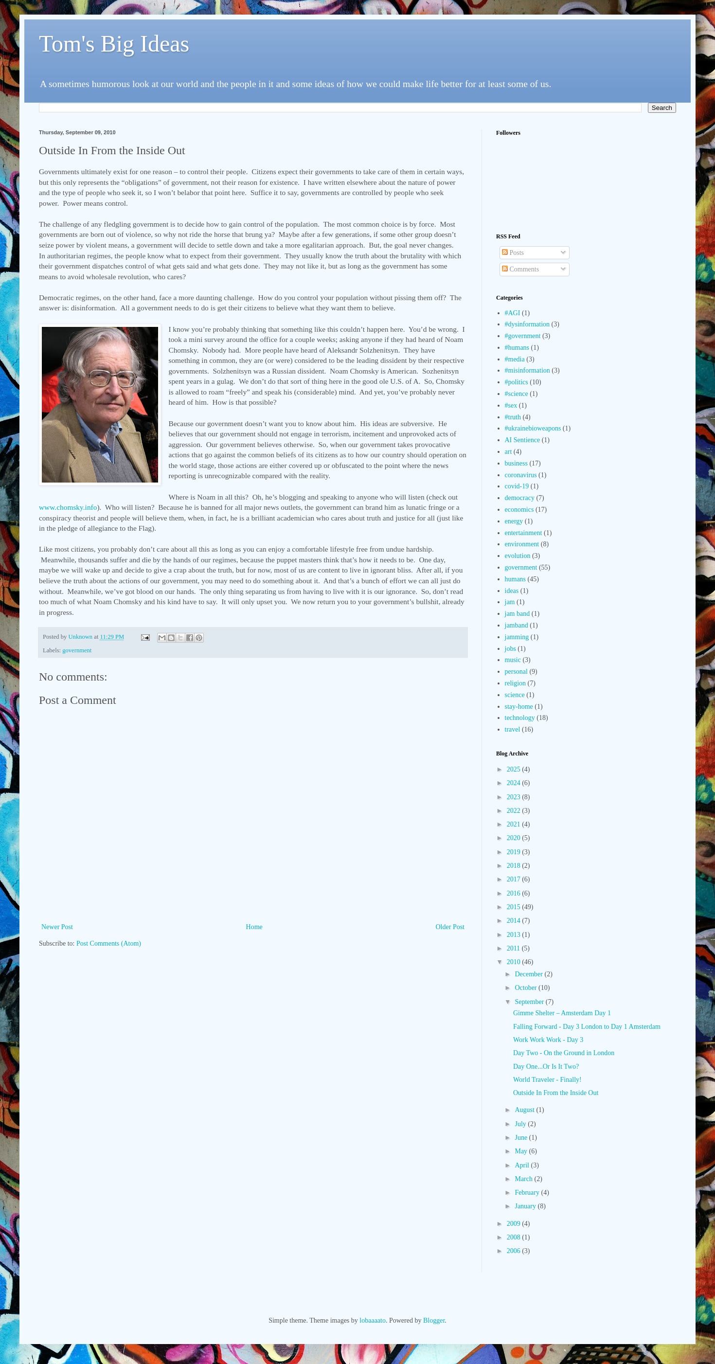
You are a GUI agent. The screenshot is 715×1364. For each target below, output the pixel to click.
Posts (513, 252)
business (516, 463)
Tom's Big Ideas (114, 43)
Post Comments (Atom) (108, 943)
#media (515, 359)
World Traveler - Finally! (547, 1079)
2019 (514, 852)
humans (515, 579)
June (522, 1137)
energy (514, 521)
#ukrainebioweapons (533, 428)
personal (516, 671)
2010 (514, 962)
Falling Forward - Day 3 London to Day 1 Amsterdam (587, 1026)
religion (515, 683)
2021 (514, 824)
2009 (514, 1223)
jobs (510, 648)
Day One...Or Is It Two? (546, 1066)
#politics (516, 382)
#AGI (512, 313)
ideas (512, 590)
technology (520, 717)
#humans (517, 347)
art (508, 451)
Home (254, 927)
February (528, 1192)
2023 (514, 797)
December (529, 974)
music (513, 660)
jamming (517, 637)
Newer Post (57, 927)
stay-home (519, 706)
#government (523, 336)
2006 (514, 1251)
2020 (514, 838)
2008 (514, 1237)
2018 (514, 865)
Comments (520, 269)
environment (522, 544)
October (526, 987)
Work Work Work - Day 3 (548, 1039)
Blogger (434, 1320)
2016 (514, 893)
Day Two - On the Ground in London (563, 1053)
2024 (514, 783)
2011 (514, 948)
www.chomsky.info (68, 507)
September (530, 1001)
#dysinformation (527, 324)
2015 (514, 907)
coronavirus (521, 475)
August (525, 1109)
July (521, 1124)
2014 (514, 920)
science (515, 695)
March (524, 1179)
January (526, 1206)
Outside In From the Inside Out (555, 1092)
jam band (517, 613)
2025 (514, 769)
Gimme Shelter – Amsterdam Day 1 (562, 1013)
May (522, 1151)
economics (519, 509)
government (76, 650)
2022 (514, 810)
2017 (514, 879)
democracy (520, 498)
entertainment (523, 533)
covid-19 (517, 486)
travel (512, 729)
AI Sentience (522, 440)
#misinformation (527, 370)
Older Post (450, 927)
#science (516, 393)
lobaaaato (372, 1320)
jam (510, 602)
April (523, 1165)
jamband (516, 625)
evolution (518, 555)
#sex (511, 405)
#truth (513, 417)
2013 (514, 934)
